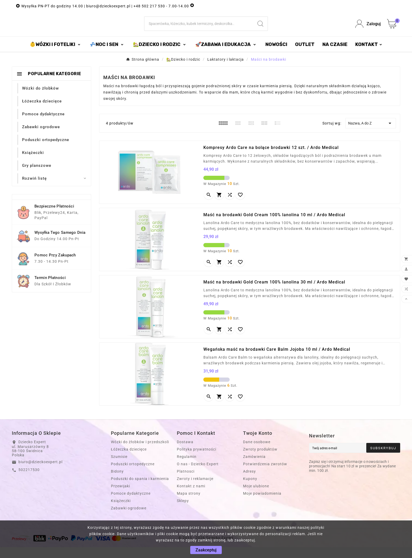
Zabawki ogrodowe (128, 519)
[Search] (260, 29)
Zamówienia (254, 467)
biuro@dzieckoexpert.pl (40, 473)
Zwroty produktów (260, 460)
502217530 (29, 480)
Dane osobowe (256, 453)
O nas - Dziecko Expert (198, 475)
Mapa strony (188, 504)
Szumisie (119, 467)
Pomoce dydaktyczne (131, 504)
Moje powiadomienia (262, 504)
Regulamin (187, 467)
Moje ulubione (256, 497)
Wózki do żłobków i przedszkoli (140, 453)
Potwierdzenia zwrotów (265, 475)
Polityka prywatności (196, 460)
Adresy (249, 482)
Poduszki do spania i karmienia (140, 489)
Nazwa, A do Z (370, 134)
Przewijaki (120, 497)
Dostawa (185, 453)
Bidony (117, 482)
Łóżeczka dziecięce (129, 460)
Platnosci (185, 482)
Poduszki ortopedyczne (132, 475)
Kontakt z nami (191, 497)
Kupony (250, 489)
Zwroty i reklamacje (195, 489)
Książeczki (121, 511)
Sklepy (183, 511)
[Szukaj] (199, 29)
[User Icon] (368, 29)
